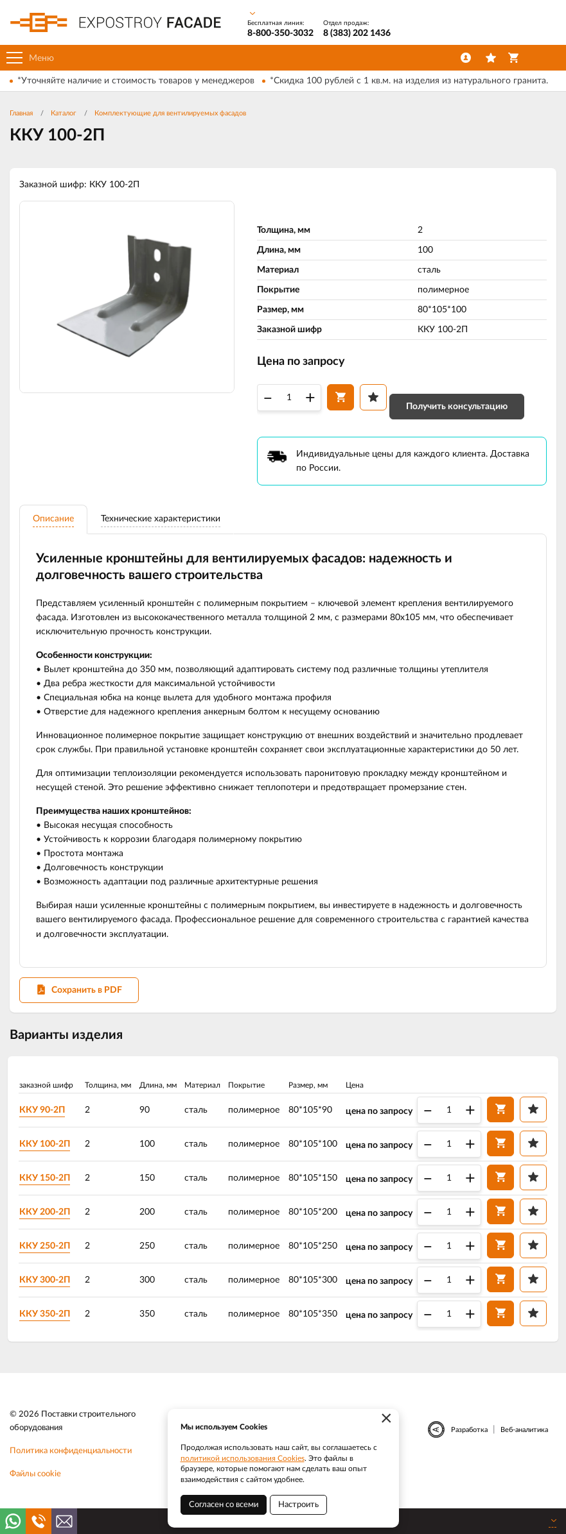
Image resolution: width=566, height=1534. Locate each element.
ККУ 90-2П (44, 1117)
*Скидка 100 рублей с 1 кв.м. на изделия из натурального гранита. (409, 80)
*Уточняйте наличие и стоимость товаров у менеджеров (135, 80)
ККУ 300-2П (47, 1287)
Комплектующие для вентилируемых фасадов (170, 113)
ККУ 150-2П (47, 1185)
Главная (21, 113)
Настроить (298, 1505)
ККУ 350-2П (47, 1321)
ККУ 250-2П (47, 1253)
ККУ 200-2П (47, 1219)
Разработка (469, 1437)
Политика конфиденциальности (71, 1459)
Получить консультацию (457, 408)
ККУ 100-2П (47, 1151)
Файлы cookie (35, 1482)
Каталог (63, 113)
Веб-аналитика (524, 1437)
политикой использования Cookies (243, 1458)
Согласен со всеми (223, 1505)
